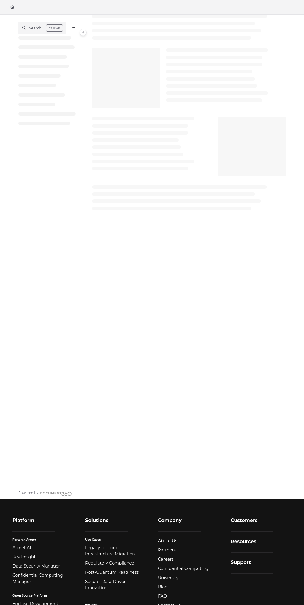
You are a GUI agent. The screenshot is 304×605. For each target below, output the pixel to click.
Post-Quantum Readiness (112, 572)
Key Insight (24, 557)
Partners (167, 550)
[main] (189, 257)
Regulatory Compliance (109, 563)
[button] (42, 28)
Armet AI (21, 547)
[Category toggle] (83, 32)
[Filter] (73, 27)
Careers (166, 559)
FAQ (162, 596)
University (168, 577)
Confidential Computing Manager (37, 578)
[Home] (12, 7)
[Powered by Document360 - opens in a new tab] (45, 493)
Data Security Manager (36, 566)
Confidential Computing (183, 568)
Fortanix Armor (24, 540)
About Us (167, 540)
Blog (163, 587)
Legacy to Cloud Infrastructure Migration (110, 551)
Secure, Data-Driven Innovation (106, 584)
